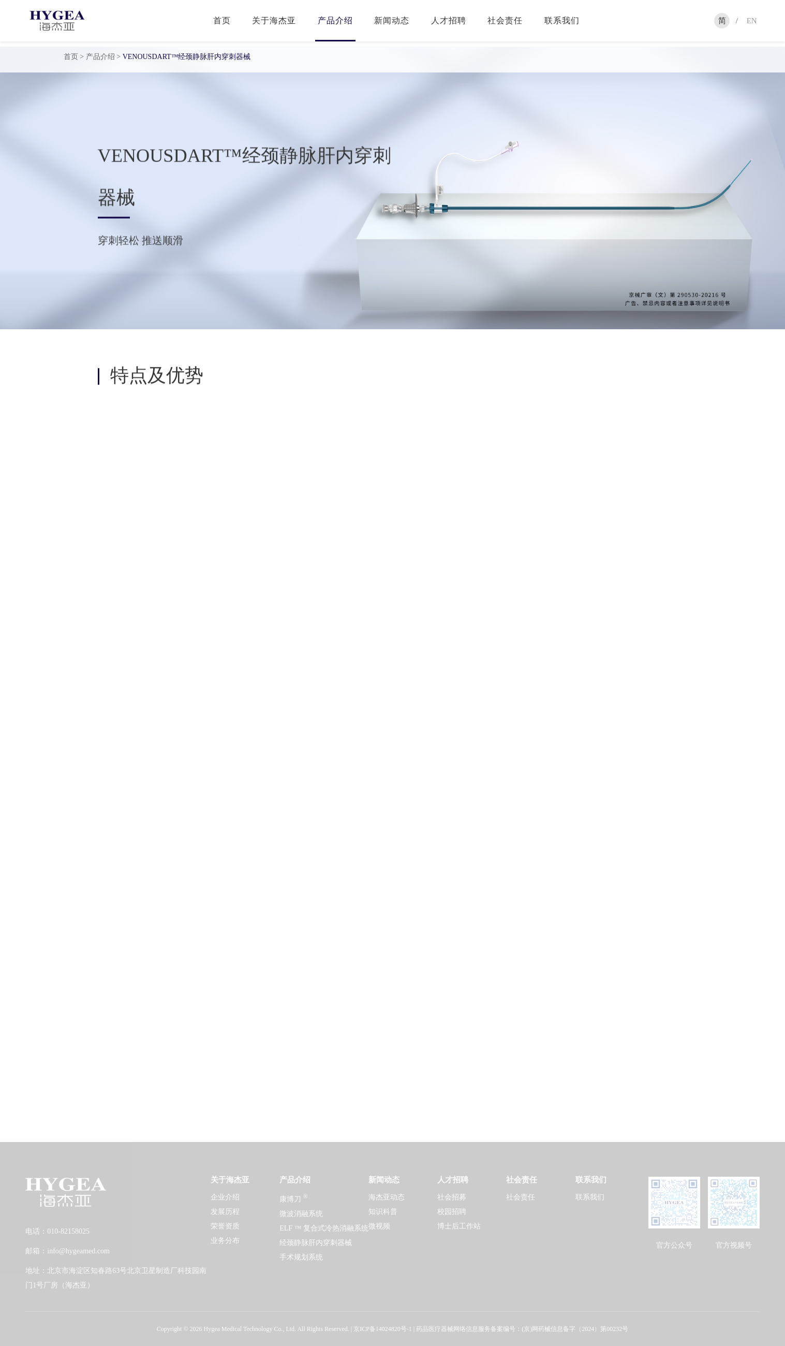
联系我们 (562, 20)
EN (752, 21)
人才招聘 (448, 20)
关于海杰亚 (274, 20)
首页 (222, 20)
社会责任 (505, 20)
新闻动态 (391, 20)
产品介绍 (335, 20)
